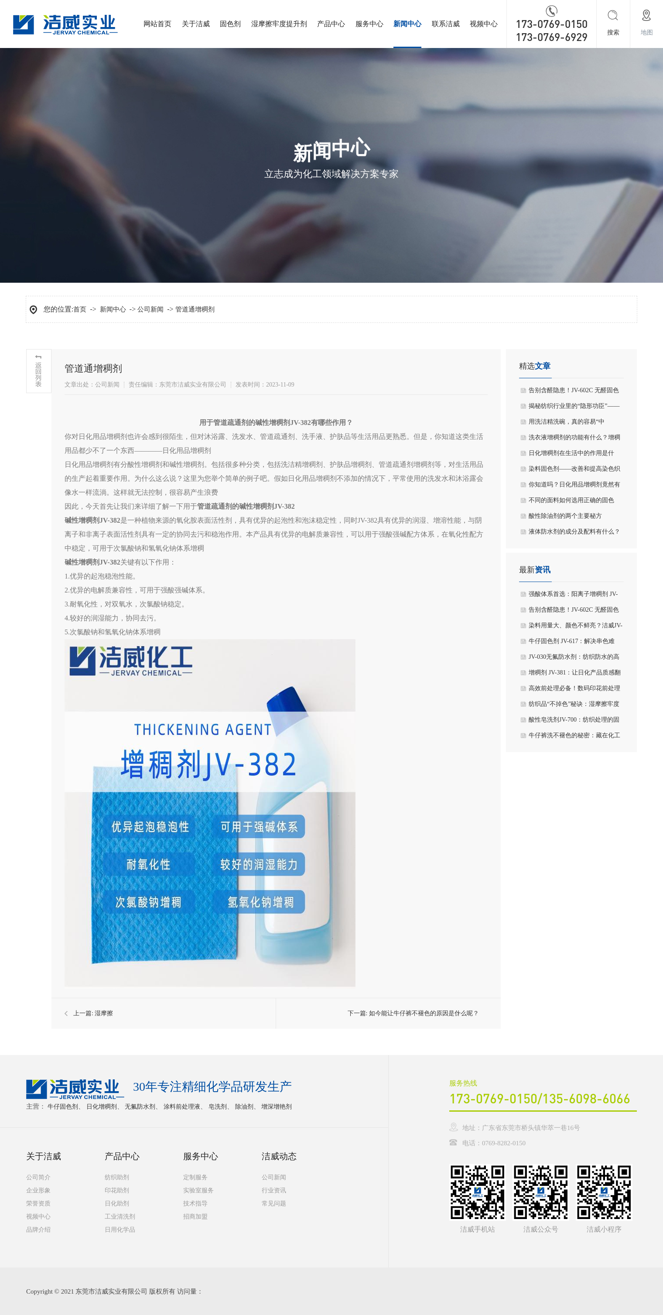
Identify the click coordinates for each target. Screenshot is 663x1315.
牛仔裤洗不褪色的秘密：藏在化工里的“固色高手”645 (574, 737)
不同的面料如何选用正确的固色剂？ (571, 502)
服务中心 (369, 23)
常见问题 (274, 1203)
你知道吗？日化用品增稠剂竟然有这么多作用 (574, 487)
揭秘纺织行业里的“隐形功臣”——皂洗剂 (574, 408)
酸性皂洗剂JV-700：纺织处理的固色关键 (574, 722)
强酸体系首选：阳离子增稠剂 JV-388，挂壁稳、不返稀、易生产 (573, 596)
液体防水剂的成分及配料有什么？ (574, 531)
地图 (647, 32)
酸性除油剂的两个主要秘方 (565, 516)
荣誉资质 (38, 1203)
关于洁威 (196, 23)
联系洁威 (446, 23)
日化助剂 (117, 1203)
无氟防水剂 (140, 1106)
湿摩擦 (104, 1013)
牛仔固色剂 (63, 1106)
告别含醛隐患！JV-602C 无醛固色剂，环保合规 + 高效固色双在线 (574, 392)
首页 (79, 309)
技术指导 (195, 1203)
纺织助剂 (117, 1177)
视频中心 (484, 23)
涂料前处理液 (182, 1106)
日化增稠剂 (101, 1106)
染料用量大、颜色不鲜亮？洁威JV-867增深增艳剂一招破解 (575, 628)
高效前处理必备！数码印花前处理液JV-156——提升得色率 (574, 690)
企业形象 (38, 1190)
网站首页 (157, 23)
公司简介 (38, 1177)
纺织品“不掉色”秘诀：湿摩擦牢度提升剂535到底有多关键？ (574, 706)
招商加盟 (195, 1216)
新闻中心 (407, 23)
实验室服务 (198, 1190)
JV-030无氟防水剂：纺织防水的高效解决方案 (574, 659)
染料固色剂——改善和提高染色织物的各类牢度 (574, 471)
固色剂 (230, 23)
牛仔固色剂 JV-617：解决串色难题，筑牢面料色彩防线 (572, 643)
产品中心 (331, 23)
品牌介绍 (38, 1229)
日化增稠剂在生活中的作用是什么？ (571, 455)
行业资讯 (274, 1190)
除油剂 (244, 1106)
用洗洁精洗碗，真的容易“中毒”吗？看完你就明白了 (567, 424)
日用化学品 (120, 1229)
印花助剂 (117, 1190)
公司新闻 (150, 309)
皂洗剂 (217, 1106)
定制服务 (195, 1177)
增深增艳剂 (276, 1106)
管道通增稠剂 (195, 309)
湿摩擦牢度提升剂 (279, 23)
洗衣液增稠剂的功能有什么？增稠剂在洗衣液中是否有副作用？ (574, 439)
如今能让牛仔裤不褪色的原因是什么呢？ (424, 1013)
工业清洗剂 (120, 1216)
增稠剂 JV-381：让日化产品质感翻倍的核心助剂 (575, 675)
